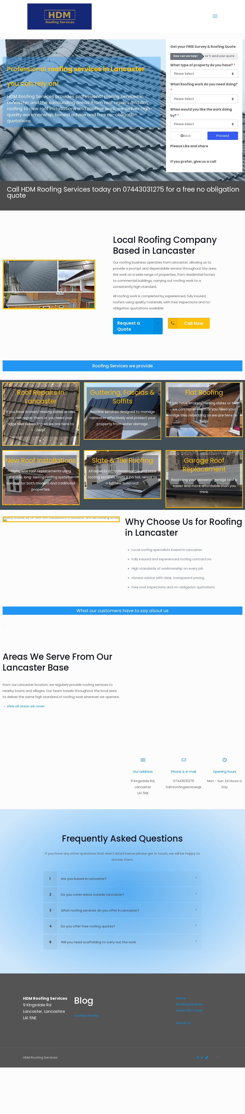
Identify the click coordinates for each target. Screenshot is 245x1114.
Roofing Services (189, 1077)
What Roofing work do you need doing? (204, 87)
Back (185, 136)
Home (181, 1071)
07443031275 (143, 189)
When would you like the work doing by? (201, 112)
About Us (183, 1096)
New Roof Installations (40, 460)
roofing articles (86, 1089)
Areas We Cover (189, 1083)
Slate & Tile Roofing (122, 460)
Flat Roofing (204, 392)
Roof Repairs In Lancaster (41, 397)
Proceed (222, 136)
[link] (122, 952)
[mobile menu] (215, 16)
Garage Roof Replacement (204, 465)
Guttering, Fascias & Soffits (122, 397)
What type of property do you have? (202, 65)
